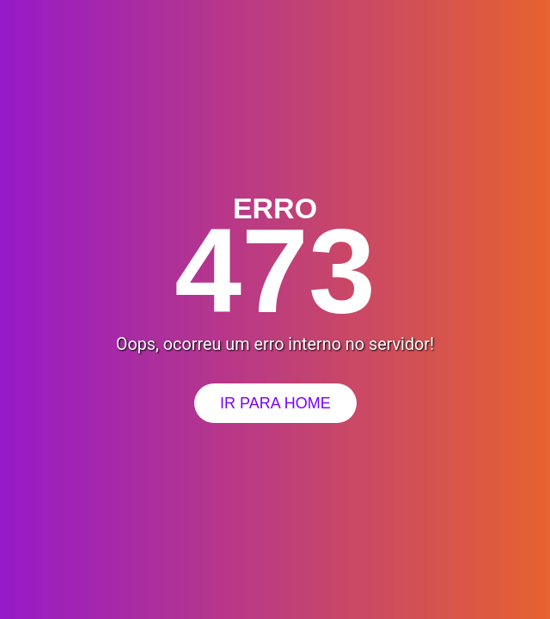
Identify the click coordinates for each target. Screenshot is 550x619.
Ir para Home (275, 403)
